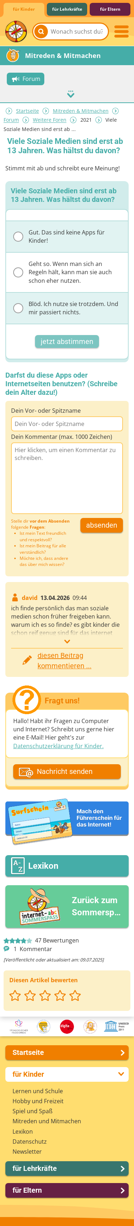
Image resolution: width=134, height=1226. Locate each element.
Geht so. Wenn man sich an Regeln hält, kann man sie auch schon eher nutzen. (62, 272)
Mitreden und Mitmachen (47, 1121)
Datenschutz (30, 1141)
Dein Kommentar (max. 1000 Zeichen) (61, 436)
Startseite (27, 110)
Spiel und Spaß (33, 1111)
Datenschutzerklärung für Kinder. (58, 746)
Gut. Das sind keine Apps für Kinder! (59, 236)
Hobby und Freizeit (38, 1101)
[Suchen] (41, 31)
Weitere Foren (49, 119)
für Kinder (24, 9)
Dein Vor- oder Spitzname (46, 410)
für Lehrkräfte (67, 9)
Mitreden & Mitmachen (81, 110)
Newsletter (27, 1151)
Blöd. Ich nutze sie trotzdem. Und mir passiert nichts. (65, 308)
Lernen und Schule (38, 1091)
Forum (11, 119)
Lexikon (23, 1131)
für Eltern (110, 9)
